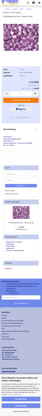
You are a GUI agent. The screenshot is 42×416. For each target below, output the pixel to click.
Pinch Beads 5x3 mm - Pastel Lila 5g (21, 223)
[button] (6, 93)
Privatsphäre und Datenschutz (11, 326)
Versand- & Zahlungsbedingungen (12, 323)
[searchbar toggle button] (28, 3)
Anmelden (21, 185)
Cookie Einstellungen (8, 339)
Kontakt (4, 318)
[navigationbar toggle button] (39, 3)
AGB (3, 328)
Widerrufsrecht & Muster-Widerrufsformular (15, 331)
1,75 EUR (21, 227)
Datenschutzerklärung (14, 394)
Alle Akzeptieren (21, 399)
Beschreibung (9, 129)
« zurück (14, 9)
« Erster (7, 9)
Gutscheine (5, 336)
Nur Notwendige (21, 406)
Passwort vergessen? (12, 194)
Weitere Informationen (21, 411)
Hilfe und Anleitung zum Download (12, 320)
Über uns (4, 315)
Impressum (5, 334)
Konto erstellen (10, 190)
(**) (31, 72)
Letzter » (29, 9)
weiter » (22, 9)
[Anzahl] (21, 93)
